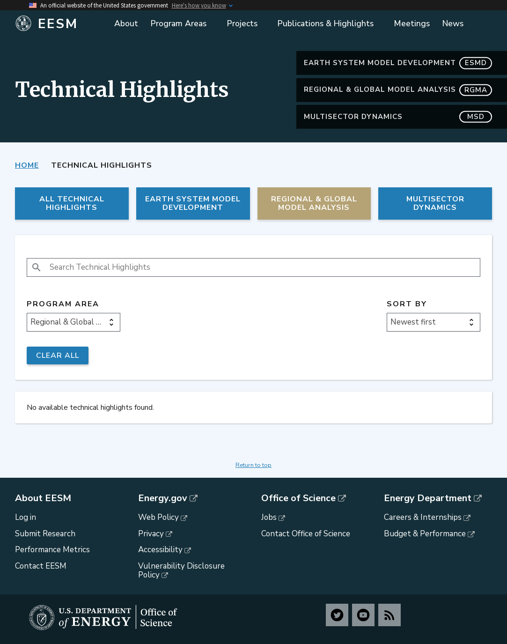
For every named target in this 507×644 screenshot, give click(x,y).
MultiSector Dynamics (398, 117)
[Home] (59, 24)
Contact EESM (40, 566)
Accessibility (160, 549)
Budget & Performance (425, 533)
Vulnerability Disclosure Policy (181, 570)
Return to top (253, 465)
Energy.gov (162, 498)
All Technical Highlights (71, 203)
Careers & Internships (423, 517)
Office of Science (298, 498)
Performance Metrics (52, 549)
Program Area (63, 304)
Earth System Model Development (398, 63)
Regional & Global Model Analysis (398, 90)
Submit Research (45, 533)
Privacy (151, 533)
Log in (25, 517)
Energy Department (427, 498)
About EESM (43, 498)
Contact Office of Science (305, 533)
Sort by (407, 304)
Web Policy (158, 517)
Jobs (269, 517)
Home (27, 165)
